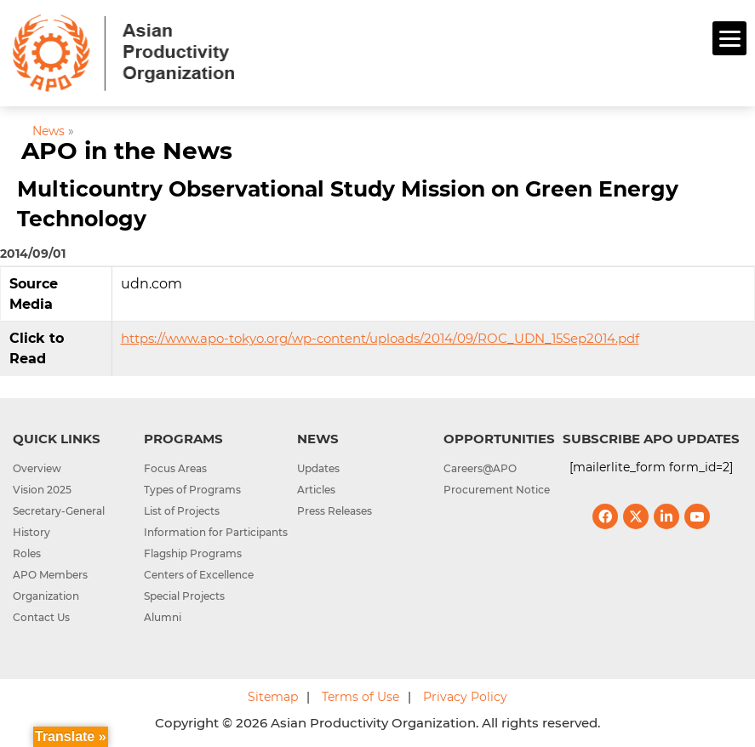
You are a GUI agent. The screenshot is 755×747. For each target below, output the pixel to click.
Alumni (162, 617)
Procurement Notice (496, 489)
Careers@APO (480, 468)
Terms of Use (360, 696)
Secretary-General (59, 511)
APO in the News (126, 150)
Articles (316, 489)
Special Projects (184, 596)
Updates (318, 468)
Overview (37, 468)
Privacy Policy (465, 696)
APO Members (50, 574)
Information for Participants (216, 532)
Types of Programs (192, 489)
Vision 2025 (42, 489)
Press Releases (334, 511)
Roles (27, 553)
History (31, 532)
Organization (46, 596)
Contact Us (41, 617)
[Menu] (729, 38)
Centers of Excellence (199, 574)
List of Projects (182, 511)
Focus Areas (175, 468)
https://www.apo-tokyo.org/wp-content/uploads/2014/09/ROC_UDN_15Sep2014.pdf (380, 338)
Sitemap (273, 696)
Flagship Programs (193, 553)
